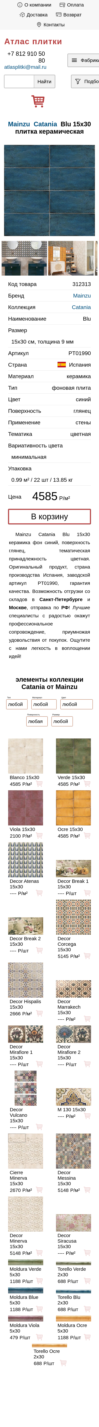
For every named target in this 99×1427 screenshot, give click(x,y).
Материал (37, 697)
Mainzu (82, 295)
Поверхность (33, 714)
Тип (9, 697)
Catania (45, 124)
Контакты (49, 25)
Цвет (63, 697)
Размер (56, 714)
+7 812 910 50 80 (26, 57)
